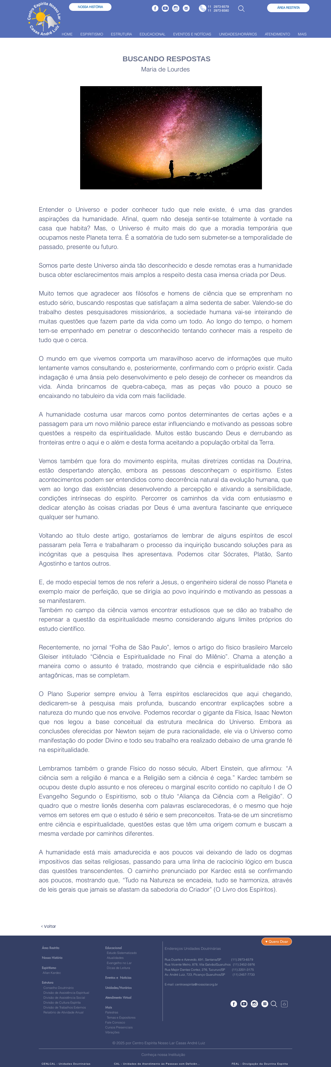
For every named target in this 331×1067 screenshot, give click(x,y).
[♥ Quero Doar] (276, 941)
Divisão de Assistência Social (64, 997)
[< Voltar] (58, 926)
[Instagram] (176, 8)
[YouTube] (165, 8)
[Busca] (241, 8)
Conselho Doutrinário (58, 988)
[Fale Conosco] (186, 8)
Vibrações (112, 1032)
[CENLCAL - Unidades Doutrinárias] (66, 1064)
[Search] (273, 1003)
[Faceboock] (155, 8)
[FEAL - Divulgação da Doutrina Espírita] (260, 1064)
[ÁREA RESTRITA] (288, 8)
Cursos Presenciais (119, 1027)
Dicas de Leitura (117, 968)
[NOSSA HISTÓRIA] (90, 7)
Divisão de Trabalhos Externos (64, 1007)
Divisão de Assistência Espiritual (66, 993)
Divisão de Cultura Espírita (62, 1002)
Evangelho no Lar (118, 963)
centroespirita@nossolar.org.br (196, 984)
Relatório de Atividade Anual (63, 1012)
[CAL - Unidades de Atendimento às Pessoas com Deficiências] (157, 1064)
